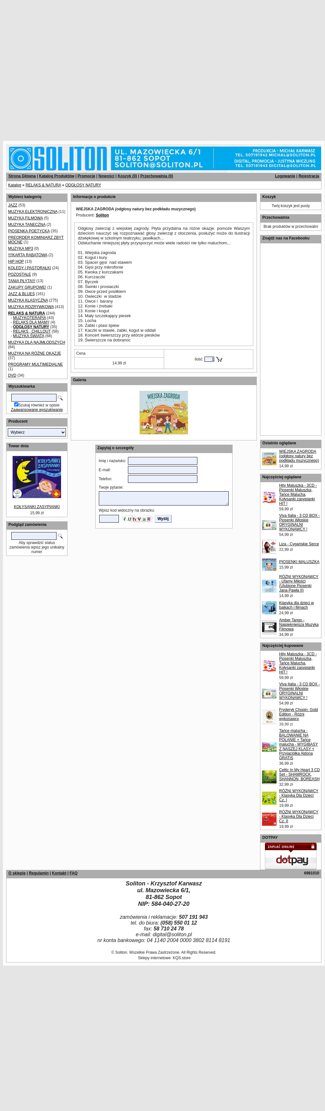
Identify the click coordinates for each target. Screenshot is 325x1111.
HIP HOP (16, 261)
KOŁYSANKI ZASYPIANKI (37, 507)
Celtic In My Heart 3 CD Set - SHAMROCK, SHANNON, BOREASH (299, 774)
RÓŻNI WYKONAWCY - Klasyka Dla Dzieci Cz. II (299, 816)
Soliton (102, 215)
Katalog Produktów (56, 176)
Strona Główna (22, 176)
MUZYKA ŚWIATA (28, 336)
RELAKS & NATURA (43, 185)
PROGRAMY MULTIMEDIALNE (35, 364)
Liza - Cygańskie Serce (299, 544)
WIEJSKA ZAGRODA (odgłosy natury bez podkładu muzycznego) (299, 456)
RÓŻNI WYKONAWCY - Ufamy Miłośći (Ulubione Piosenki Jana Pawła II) (299, 583)
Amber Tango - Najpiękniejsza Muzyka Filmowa (299, 624)
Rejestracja (309, 176)
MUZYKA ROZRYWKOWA (31, 307)
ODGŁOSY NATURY (83, 185)
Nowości (106, 176)
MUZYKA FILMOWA (25, 218)
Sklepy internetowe (154, 958)
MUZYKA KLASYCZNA (28, 300)
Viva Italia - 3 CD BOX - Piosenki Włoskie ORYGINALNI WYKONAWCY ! (299, 522)
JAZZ (12, 205)
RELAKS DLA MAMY (31, 322)
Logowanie (285, 176)
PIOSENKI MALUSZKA (299, 562)
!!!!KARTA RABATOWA (27, 255)
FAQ (73, 873)
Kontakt (59, 873)
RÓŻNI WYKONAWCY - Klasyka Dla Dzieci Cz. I (299, 795)
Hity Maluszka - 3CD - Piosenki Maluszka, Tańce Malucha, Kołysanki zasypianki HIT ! (298, 494)
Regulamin (38, 873)
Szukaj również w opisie (38, 405)
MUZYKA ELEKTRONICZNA (33, 211)
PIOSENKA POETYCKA (29, 231)
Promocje (86, 176)
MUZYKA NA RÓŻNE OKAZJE (34, 353)
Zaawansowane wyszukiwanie (37, 409)
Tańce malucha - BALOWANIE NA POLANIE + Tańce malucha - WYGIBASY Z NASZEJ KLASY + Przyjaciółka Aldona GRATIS (298, 744)
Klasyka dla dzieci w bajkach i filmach (296, 605)
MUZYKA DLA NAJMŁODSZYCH (36, 342)
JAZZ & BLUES (21, 294)
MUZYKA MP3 (20, 248)
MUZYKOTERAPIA (29, 318)
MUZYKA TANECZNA (27, 224)
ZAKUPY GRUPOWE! (27, 287)
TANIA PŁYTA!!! (21, 281)
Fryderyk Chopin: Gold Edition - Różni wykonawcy (298, 714)
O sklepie (17, 873)
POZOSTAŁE (19, 274)
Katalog (14, 185)
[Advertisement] (68, 68)
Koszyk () (127, 176)
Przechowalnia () (156, 176)
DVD (12, 375)
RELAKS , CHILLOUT (31, 331)
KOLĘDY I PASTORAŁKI (29, 268)
